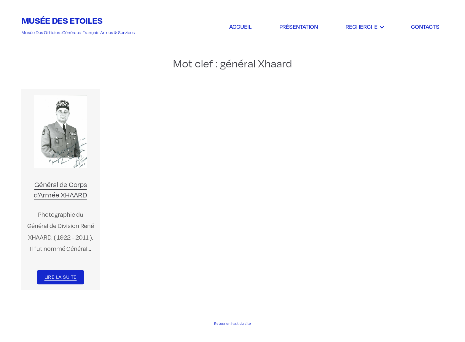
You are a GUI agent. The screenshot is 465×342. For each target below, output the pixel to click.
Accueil (240, 26)
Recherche (361, 26)
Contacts (425, 26)
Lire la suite (60, 276)
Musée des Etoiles (62, 20)
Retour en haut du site (232, 323)
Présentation (298, 26)
